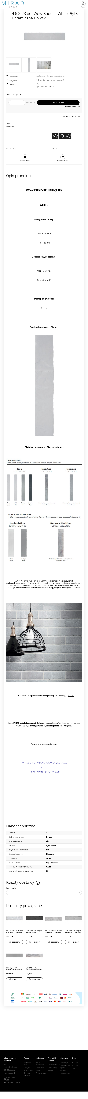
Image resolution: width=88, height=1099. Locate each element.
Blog (73, 1068)
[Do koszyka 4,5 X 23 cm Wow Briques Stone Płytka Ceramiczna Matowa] (53, 942)
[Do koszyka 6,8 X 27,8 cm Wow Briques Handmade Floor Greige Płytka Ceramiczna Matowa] (14, 979)
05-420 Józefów (9, 1070)
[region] (44, 1031)
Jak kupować (65, 1074)
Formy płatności (54, 1065)
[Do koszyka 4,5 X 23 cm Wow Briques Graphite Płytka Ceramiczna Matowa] (34, 942)
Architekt (63, 1071)
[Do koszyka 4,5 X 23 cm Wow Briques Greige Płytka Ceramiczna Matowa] (73, 942)
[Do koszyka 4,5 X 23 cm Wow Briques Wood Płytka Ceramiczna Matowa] (14, 942)
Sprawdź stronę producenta (44, 744)
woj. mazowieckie (10, 1073)
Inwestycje (64, 1062)
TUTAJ (71, 695)
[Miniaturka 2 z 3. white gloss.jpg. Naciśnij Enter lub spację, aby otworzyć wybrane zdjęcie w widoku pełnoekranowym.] (28, 65)
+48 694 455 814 (10, 1079)
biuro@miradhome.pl (11, 1083)
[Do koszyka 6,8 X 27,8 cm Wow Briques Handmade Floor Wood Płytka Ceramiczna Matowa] (34, 979)
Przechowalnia (41, 1073)
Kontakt (75, 1062)
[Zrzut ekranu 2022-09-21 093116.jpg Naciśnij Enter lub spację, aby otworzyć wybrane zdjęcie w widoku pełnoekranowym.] (44, 40)
